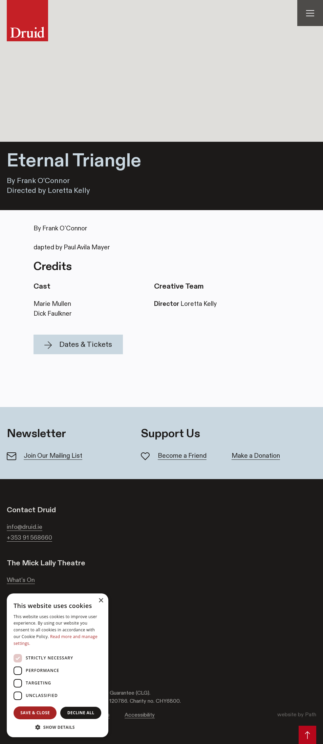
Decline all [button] (80, 713)
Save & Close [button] (35, 713)
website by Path (296, 714)
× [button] (100, 600)
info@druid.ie (24, 527)
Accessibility (140, 715)
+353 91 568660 (29, 537)
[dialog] (57, 665)
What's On (21, 580)
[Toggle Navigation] (310, 13)
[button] (78, 344)
